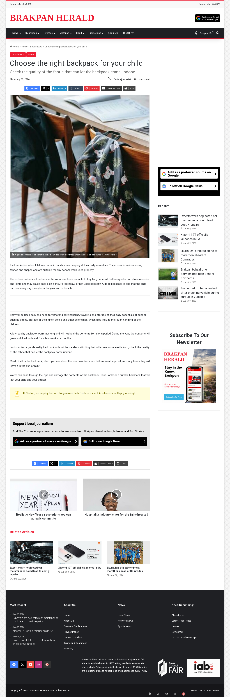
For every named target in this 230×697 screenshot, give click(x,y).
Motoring (64, 33)
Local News (124, 615)
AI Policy (68, 648)
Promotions (95, 33)
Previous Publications (75, 626)
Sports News (125, 626)
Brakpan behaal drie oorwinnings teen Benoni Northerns (197, 274)
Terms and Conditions (75, 642)
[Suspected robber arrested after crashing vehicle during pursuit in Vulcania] (168, 293)
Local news (36, 46)
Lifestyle (48, 33)
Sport (79, 33)
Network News (125, 620)
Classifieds (31, 33)
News (15, 33)
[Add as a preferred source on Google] (207, 18)
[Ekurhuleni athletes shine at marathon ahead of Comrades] (128, 552)
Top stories (205, 690)
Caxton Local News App (184, 637)
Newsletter (177, 631)
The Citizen (128, 33)
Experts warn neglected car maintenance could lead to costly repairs (29, 571)
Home (14, 46)
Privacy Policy (71, 631)
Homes (175, 626)
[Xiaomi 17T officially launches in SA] (80, 552)
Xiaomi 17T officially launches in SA (79, 567)
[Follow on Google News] (114, 441)
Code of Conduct (73, 637)
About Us (113, 33)
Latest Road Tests (181, 620)
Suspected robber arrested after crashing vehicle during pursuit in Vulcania (200, 293)
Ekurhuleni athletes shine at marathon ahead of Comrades (199, 255)
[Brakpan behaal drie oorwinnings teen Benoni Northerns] (168, 274)
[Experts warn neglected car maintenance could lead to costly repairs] (31, 552)
